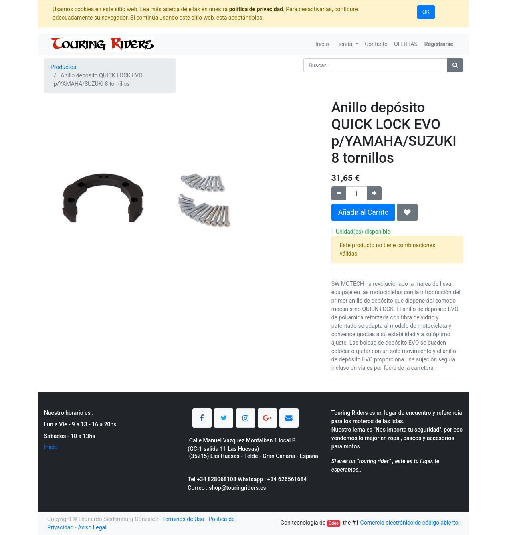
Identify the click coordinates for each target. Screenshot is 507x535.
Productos (63, 67)
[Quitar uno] (338, 193)
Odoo (334, 523)
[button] (407, 212)
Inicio (51, 447)
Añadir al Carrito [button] (363, 212)
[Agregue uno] (374, 193)
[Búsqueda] (455, 65)
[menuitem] (322, 44)
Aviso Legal (92, 527)
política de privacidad (256, 9)
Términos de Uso (183, 519)
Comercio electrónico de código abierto (409, 522)
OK (426, 12)
